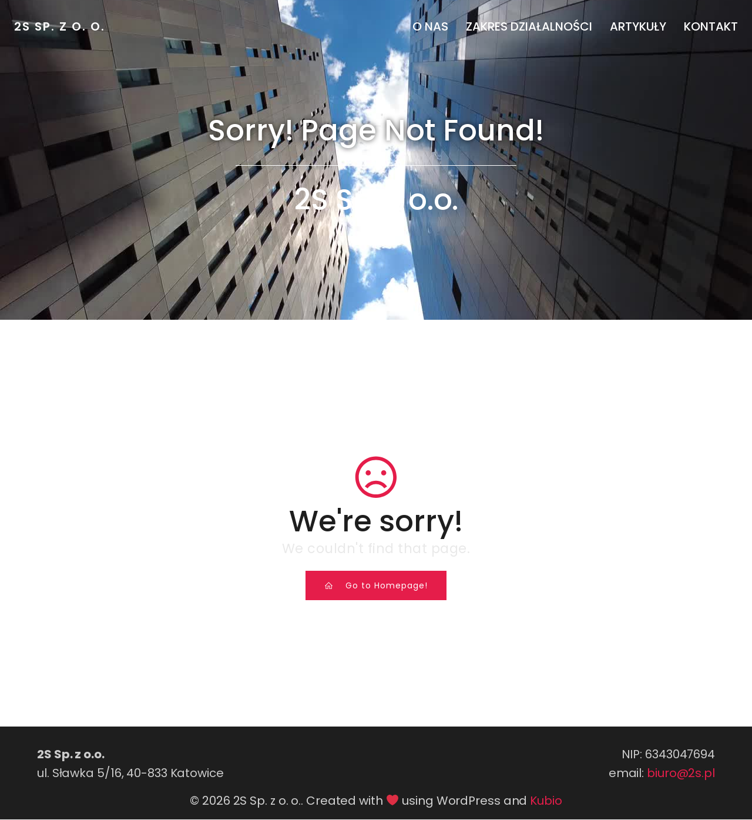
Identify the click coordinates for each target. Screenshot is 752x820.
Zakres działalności (529, 26)
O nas (430, 26)
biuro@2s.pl (681, 773)
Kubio (546, 801)
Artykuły (638, 26)
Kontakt (711, 26)
